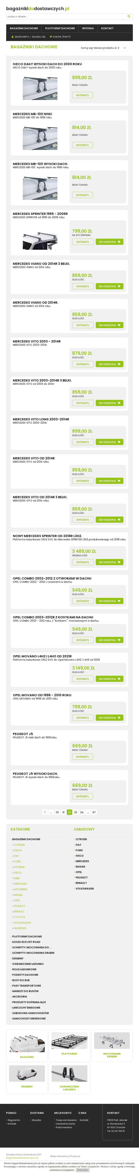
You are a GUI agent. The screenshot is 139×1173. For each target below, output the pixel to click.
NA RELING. (20, 928)
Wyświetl (82, 95)
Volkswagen (85, 888)
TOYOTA (19, 917)
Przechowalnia (63, 1127)
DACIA (18, 850)
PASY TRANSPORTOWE (26, 986)
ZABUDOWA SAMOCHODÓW (30, 1013)
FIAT (16, 856)
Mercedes (82, 861)
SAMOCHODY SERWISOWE (29, 1018)
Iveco (80, 856)
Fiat (78, 845)
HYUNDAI (19, 867)
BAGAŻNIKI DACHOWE (26, 839)
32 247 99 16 (118, 1131)
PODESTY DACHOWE (25, 975)
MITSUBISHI (20, 889)
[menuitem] (23, 28)
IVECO (18, 872)
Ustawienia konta (65, 1123)
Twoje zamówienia (66, 1120)
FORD (17, 861)
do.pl (37, 9)
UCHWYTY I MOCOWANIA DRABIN (33, 953)
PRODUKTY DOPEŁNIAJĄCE (29, 1002)
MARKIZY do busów (25, 991)
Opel (79, 872)
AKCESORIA (19, 996)
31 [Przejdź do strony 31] (63, 812)
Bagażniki (27, 1045)
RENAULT (19, 911)
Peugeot (82, 877)
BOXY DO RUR (21, 980)
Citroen (81, 839)
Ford (79, 850)
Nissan (80, 866)
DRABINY (17, 958)
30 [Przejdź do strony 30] (57, 812)
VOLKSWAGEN (22, 923)
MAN (17, 878)
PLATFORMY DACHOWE (27, 936)
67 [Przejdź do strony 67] (94, 812)
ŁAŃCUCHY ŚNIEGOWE (26, 1007)
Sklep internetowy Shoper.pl (65, 1156)
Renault (81, 883)
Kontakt (11, 1123)
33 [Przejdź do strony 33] (75, 812)
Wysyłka (36, 1120)
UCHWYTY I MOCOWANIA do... (31, 947)
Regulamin (13, 1120)
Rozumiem (82, 1170)
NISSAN (18, 895)
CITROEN (19, 845)
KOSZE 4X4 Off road (26, 942)
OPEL (17, 900)
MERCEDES (20, 884)
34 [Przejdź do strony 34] (81, 812)
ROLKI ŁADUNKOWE (24, 969)
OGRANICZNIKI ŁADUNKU (28, 964)
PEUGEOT (20, 906)
